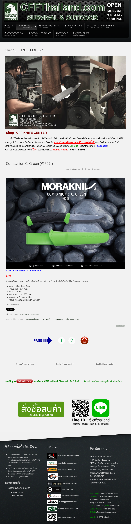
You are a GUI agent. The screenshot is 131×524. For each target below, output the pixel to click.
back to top (120, 326)
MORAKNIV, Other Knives (30, 314)
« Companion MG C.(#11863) (38, 319)
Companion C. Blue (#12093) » (66, 319)
